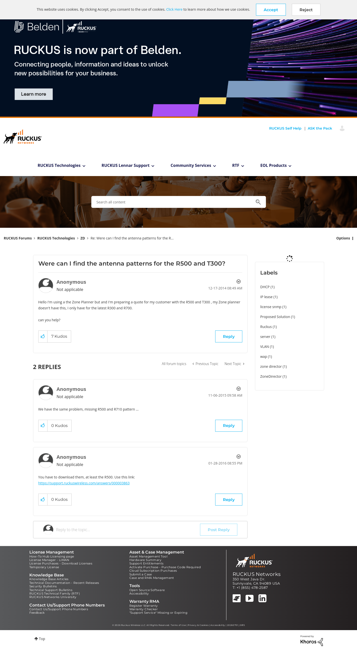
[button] (271, 10)
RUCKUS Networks (257, 574)
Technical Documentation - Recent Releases (64, 583)
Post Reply (219, 529)
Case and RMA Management (151, 578)
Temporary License (44, 567)
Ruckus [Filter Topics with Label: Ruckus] (266, 326)
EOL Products (273, 165)
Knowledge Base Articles (49, 579)
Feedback (37, 612)
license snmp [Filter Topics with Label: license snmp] (270, 306)
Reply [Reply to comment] (229, 425)
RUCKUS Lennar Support (126, 165)
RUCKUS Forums (18, 238)
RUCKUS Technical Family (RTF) (54, 593)
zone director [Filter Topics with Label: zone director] (271, 366)
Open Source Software (147, 590)
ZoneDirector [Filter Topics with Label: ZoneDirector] (271, 376)
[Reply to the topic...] (128, 530)
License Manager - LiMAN (49, 560)
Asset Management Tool (148, 556)
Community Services (191, 165)
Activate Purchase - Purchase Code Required (165, 567)
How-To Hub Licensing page (51, 556)
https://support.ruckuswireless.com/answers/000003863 (84, 483)
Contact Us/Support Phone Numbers (58, 609)
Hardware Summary (145, 560)
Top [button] (42, 638)
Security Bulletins (43, 586)
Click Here (174, 9)
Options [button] (343, 238)
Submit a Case (140, 574)
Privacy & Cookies (198, 625)
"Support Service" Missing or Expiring (158, 612)
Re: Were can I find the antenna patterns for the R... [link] (132, 238)
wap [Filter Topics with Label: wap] (263, 356)
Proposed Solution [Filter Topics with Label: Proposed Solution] (275, 316)
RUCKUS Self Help (285, 128)
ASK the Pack (320, 128)
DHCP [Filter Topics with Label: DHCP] (265, 286)
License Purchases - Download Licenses (61, 563)
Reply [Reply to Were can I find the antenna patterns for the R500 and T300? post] (229, 336)
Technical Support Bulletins (51, 590)
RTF (235, 165)
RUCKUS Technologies (59, 165)
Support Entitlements (146, 563)
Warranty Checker (143, 609)
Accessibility (139, 593)
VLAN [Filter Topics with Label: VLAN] (264, 346)
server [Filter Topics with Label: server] (265, 336)
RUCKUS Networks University (53, 597)
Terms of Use (178, 625)
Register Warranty (143, 605)
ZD (82, 238)
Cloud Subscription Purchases (153, 570)
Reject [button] (306, 9)
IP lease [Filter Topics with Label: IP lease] (266, 296)
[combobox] (178, 202)
